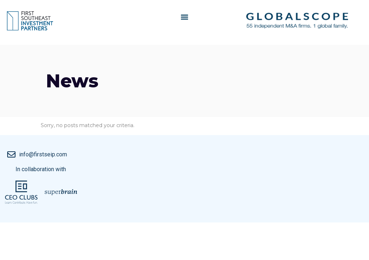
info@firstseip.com (43, 154)
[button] (184, 17)
